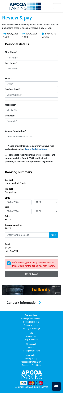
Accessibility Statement (31, 362)
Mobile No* (10, 105)
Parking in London (31, 322)
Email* (8, 78)
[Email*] (31, 84)
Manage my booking (31, 351)
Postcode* (10, 115)
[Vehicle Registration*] (31, 136)
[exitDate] (18, 211)
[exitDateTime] (46, 211)
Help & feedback (31, 340)
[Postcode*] (31, 121)
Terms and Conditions (31, 365)
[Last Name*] (31, 68)
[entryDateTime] (46, 202)
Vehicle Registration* (15, 131)
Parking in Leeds (31, 325)
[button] (31, 302)
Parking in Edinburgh (31, 328)
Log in (31, 347)
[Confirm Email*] (31, 95)
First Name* (11, 52)
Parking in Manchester (30, 318)
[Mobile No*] (31, 110)
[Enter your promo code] (27, 235)
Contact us (31, 336)
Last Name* (11, 63)
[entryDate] (18, 202)
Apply (53, 235)
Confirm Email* (12, 89)
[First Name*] (31, 57)
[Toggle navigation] (57, 6)
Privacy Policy (31, 358)
